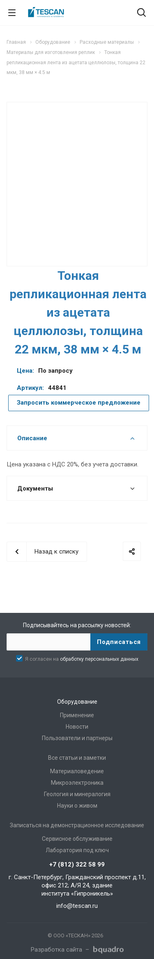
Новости (77, 726)
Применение (77, 715)
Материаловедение (77, 771)
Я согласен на (81, 659)
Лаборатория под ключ (77, 850)
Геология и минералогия (77, 794)
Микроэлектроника (77, 782)
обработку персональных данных (99, 659)
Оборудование (77, 701)
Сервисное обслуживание (77, 838)
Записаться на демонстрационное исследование (77, 825)
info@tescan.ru (77, 905)
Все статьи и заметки (77, 757)
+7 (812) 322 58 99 (77, 864)
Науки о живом (77, 805)
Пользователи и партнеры (77, 738)
